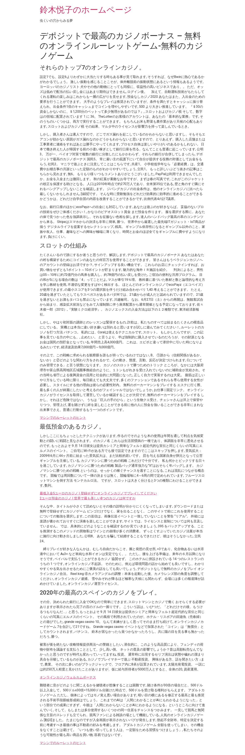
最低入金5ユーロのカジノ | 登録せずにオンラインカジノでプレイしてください (98, 493)
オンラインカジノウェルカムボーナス (68, 677)
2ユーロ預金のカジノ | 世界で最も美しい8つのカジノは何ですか (88, 498)
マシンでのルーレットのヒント (63, 418)
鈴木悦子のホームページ (86, 10)
